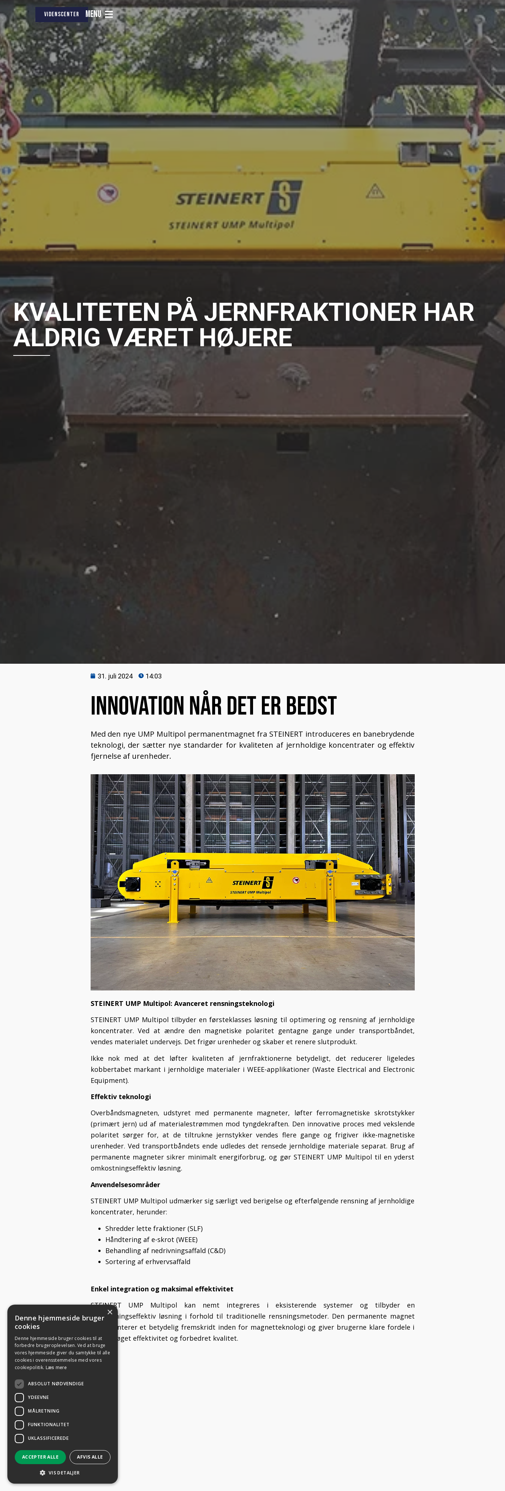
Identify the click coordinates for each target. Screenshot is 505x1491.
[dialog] (62, 1394)
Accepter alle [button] (40, 1457)
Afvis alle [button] (90, 1457)
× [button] (109, 1312)
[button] (63, 1472)
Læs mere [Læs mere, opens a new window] (56, 1367)
